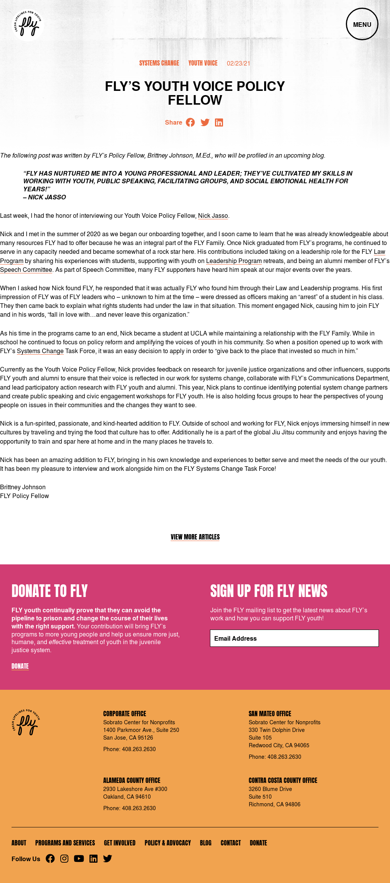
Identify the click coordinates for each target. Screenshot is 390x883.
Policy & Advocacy (168, 842)
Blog (206, 842)
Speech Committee (26, 269)
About (19, 842)
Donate (20, 666)
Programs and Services (65, 842)
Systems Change (159, 62)
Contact (231, 842)
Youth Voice (203, 62)
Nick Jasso (213, 215)
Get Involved (120, 842)
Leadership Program (234, 260)
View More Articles (195, 537)
